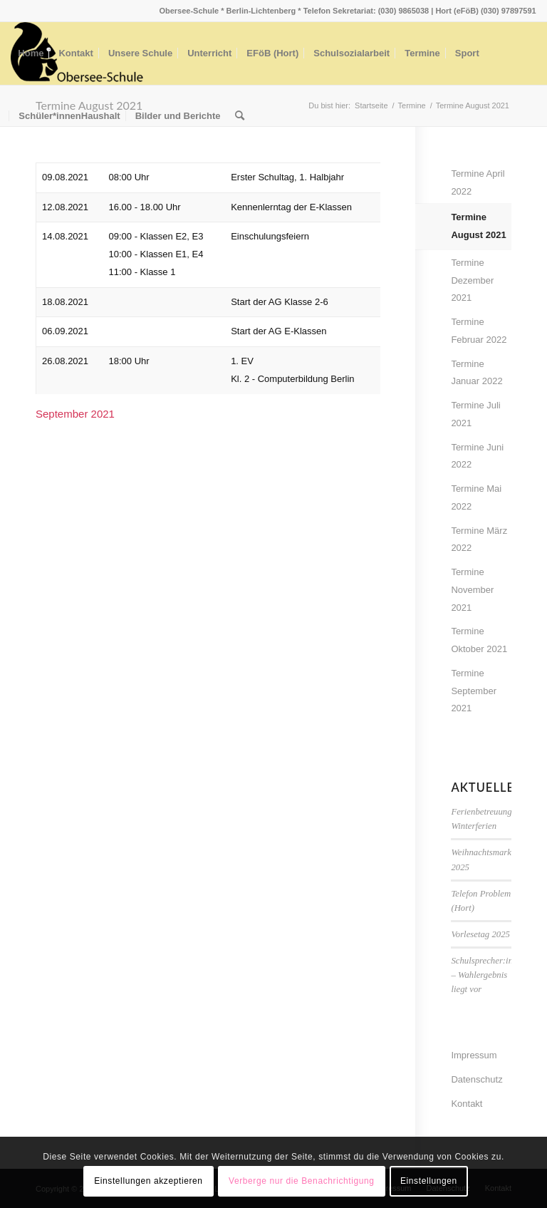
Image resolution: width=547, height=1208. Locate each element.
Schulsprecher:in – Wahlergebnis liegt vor (482, 975)
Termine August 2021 (478, 226)
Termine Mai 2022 (476, 497)
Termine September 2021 (473, 691)
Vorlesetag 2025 (480, 934)
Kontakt (466, 1103)
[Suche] (239, 116)
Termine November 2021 (472, 590)
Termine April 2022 (477, 182)
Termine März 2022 (479, 539)
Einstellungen (428, 1181)
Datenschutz (476, 1079)
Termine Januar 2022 (476, 372)
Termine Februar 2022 (478, 330)
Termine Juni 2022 (477, 456)
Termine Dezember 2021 (472, 280)
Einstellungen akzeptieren (148, 1181)
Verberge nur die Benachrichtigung (302, 1181)
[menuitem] (31, 53)
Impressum (473, 1055)
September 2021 (75, 414)
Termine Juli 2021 (475, 414)
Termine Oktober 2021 (479, 640)
